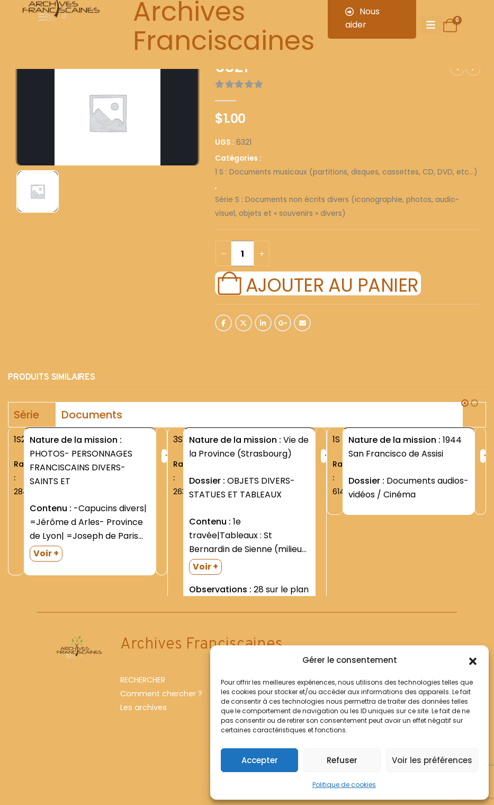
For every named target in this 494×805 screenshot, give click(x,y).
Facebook (223, 322)
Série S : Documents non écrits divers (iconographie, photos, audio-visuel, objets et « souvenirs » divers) (337, 206)
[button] (473, 660)
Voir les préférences (432, 760)
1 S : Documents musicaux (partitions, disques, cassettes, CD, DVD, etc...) (346, 172)
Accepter (259, 760)
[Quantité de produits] (242, 253)
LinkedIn (263, 322)
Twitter (243, 322)
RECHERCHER (142, 695)
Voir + (46, 553)
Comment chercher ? (161, 709)
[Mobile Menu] (430, 25)
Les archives (143, 723)
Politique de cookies (344, 784)
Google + (282, 322)
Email (302, 322)
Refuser (342, 760)
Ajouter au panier (332, 283)
